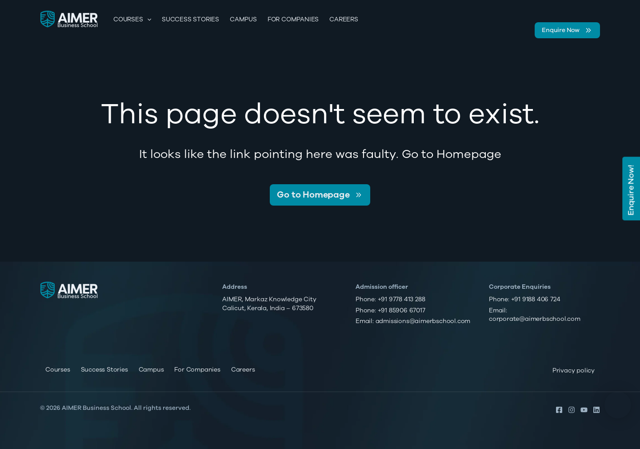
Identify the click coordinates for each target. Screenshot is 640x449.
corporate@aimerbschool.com (534, 319)
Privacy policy (573, 370)
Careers (343, 19)
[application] (147, 19)
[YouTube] (584, 409)
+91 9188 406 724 (535, 299)
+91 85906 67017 (401, 310)
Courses (132, 19)
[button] (617, 405)
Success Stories (190, 19)
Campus (243, 19)
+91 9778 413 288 (401, 299)
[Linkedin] (596, 409)
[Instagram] (571, 409)
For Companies (293, 19)
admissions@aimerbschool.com (423, 321)
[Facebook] (559, 409)
